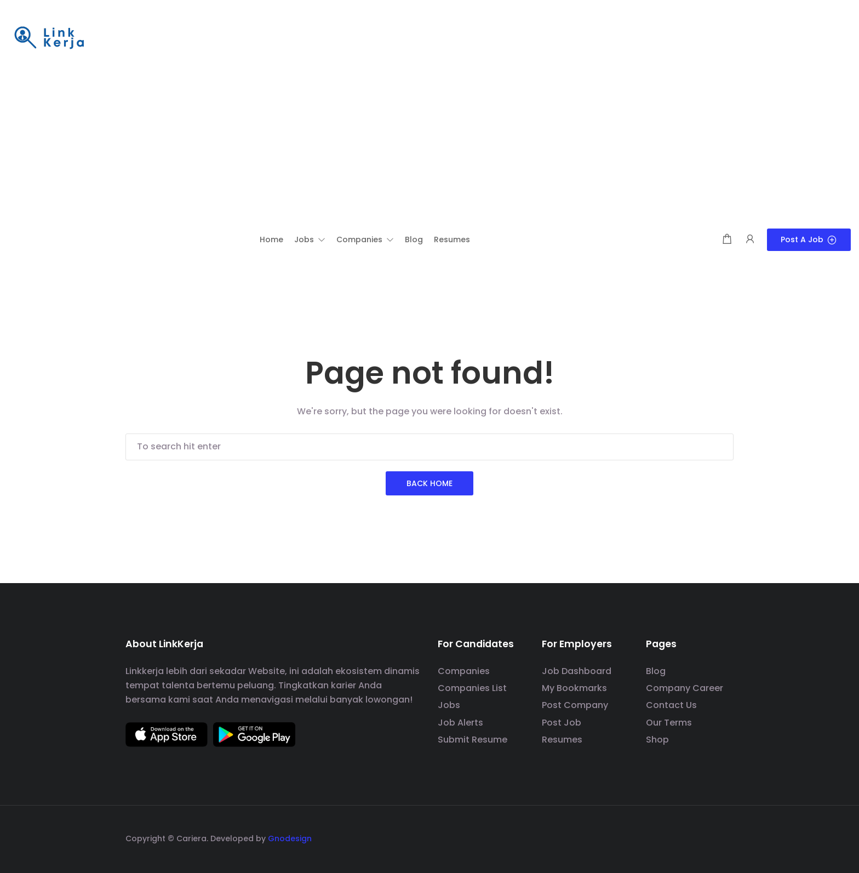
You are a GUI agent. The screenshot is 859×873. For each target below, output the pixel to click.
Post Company (575, 705)
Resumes (562, 739)
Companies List (472, 688)
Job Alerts (460, 722)
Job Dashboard (576, 671)
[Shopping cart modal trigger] (727, 240)
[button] (309, 239)
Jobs (449, 705)
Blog (656, 671)
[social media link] (724, 837)
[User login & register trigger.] (750, 240)
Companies (464, 671)
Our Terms (669, 722)
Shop (657, 739)
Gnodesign (290, 838)
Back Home (429, 483)
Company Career (684, 688)
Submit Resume (472, 739)
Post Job (561, 722)
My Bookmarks (574, 688)
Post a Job (809, 239)
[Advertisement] (429, 146)
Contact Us (671, 705)
